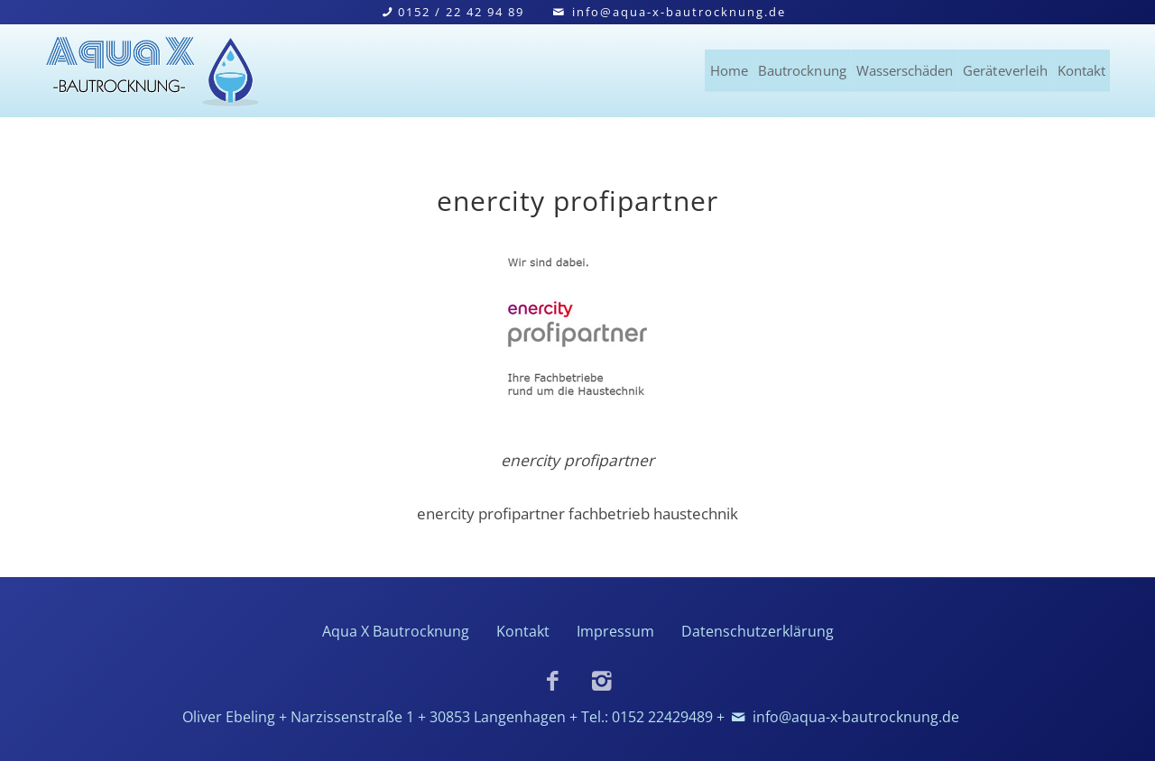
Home (577, 67)
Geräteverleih (968, 67)
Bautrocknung (682, 67)
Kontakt (1079, 67)
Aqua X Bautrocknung (395, 630)
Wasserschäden (825, 67)
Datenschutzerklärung (757, 630)
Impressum (615, 630)
